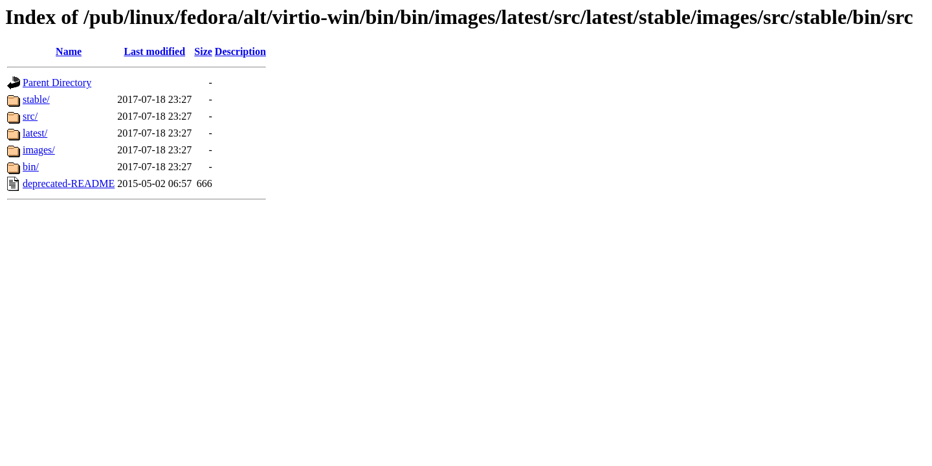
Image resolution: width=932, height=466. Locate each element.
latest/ (35, 133)
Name (69, 51)
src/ (30, 116)
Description (240, 51)
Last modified (154, 51)
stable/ (36, 99)
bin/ (31, 166)
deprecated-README (69, 183)
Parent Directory (57, 82)
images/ (39, 149)
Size (203, 51)
